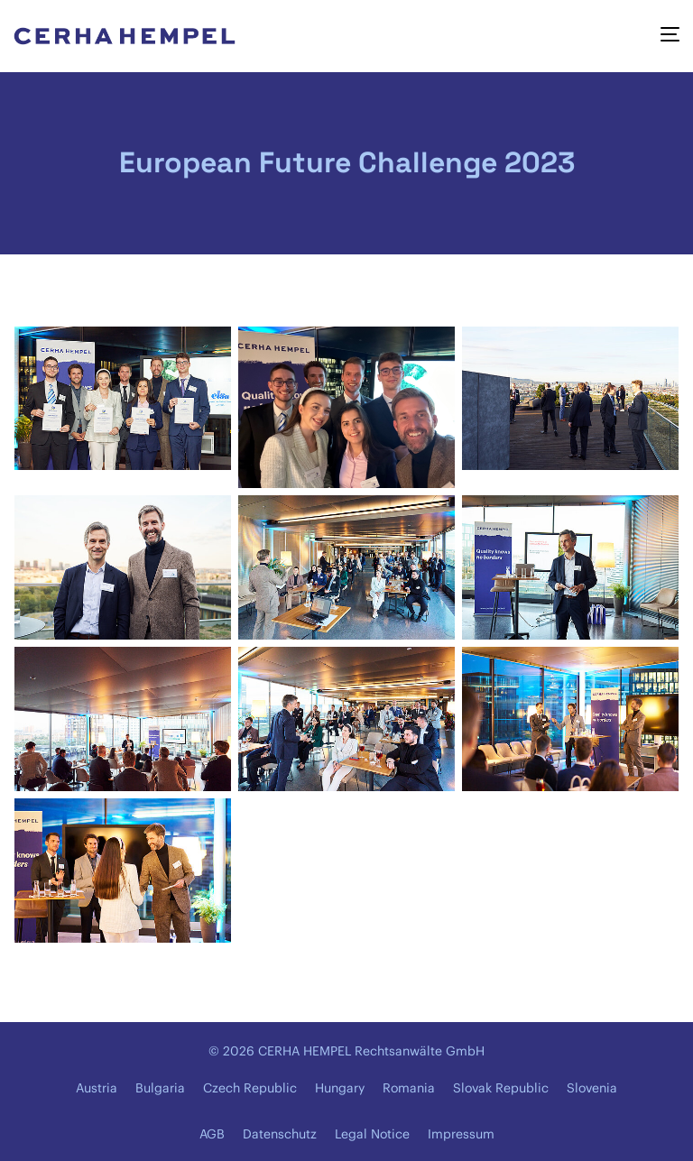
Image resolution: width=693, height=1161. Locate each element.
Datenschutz (280, 1134)
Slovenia (592, 1088)
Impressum (461, 1134)
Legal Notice (372, 1134)
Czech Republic (250, 1088)
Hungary (340, 1088)
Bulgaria (160, 1088)
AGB (212, 1134)
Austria (96, 1088)
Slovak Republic (501, 1088)
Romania (409, 1088)
